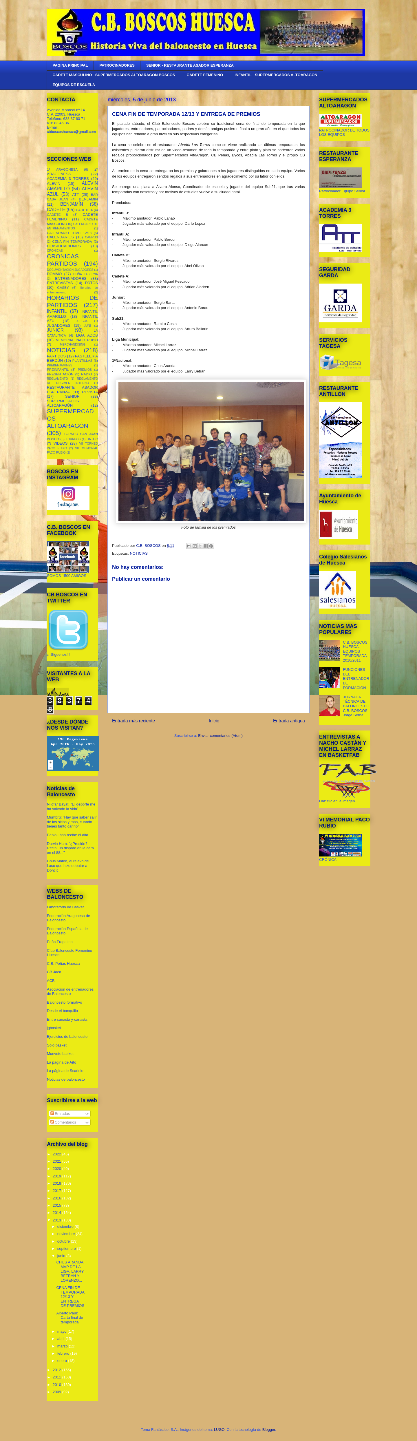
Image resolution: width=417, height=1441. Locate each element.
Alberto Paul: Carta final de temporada (69, 1317)
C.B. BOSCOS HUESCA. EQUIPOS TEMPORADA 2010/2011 (355, 651)
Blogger (268, 1429)
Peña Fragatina (60, 942)
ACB (51, 980)
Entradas (60, 1113)
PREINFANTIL (58, 369)
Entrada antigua (289, 720)
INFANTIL (57, 311)
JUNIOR (55, 330)
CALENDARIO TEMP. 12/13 (69, 233)
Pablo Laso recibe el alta (67, 835)
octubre (64, 1241)
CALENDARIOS (60, 237)
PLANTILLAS (82, 360)
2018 (57, 1183)
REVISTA (90, 392)
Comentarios (63, 1122)
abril (61, 1338)
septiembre (67, 1248)
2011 (57, 1377)
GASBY (63, 287)
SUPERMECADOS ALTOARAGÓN (63, 403)
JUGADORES (58, 325)
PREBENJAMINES (59, 365)
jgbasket (54, 1028)
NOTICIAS (138, 553)
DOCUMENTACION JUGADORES (70, 269)
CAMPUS (91, 237)
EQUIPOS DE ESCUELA (74, 85)
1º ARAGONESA (62, 169)
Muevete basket (60, 1053)
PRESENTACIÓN (60, 374)
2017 (57, 1190)
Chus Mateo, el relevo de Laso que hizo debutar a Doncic (68, 865)
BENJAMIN (88, 199)
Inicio (214, 720)
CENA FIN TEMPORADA (72, 241)
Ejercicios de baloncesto (67, 1036)
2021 (57, 1161)
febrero (63, 1353)
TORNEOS (73, 439)
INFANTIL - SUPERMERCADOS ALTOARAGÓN (276, 75)
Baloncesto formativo (64, 1002)
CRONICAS (55, 250)
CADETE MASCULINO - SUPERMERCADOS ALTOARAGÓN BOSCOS (114, 75)
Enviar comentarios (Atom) (220, 735)
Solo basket (57, 1045)
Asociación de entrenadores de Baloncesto (70, 991)
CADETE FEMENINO (205, 75)
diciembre (66, 1226)
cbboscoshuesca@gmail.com (71, 131)
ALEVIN (53, 183)
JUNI (87, 325)
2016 (57, 1198)
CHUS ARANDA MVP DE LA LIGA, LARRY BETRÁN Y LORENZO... (70, 1271)
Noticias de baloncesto (66, 1079)
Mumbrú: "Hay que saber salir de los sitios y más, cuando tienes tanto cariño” (72, 821)
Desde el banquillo (62, 1011)
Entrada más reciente (133, 720)
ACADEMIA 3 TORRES (68, 178)
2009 (57, 1392)
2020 (57, 1168)
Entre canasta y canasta (67, 1019)
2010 (57, 1384)
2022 (57, 1154)
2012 (57, 1370)
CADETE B (57, 214)
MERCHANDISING (72, 344)
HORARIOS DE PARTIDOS (72, 301)
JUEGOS (82, 321)
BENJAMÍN (71, 204)
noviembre (66, 1234)
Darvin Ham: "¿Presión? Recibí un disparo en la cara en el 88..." (70, 848)
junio (61, 1256)
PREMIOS (85, 369)
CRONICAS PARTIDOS (63, 260)
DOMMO (54, 274)
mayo (62, 1331)
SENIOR (72, 396)
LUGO (219, 1429)
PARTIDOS (56, 356)
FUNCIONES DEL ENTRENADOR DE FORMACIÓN (356, 678)
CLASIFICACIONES (64, 246)
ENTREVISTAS (60, 283)
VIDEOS (60, 443)
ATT (75, 194)
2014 (57, 1212)
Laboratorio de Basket (65, 907)
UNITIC (92, 439)
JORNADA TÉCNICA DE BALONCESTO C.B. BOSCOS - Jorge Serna (356, 706)
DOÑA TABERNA (85, 274)
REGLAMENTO (57, 378)
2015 (57, 1205)
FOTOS (91, 283)
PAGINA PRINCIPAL (70, 65)
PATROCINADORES (117, 65)
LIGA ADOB (87, 335)
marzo (63, 1346)
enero (62, 1360)
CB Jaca (54, 972)
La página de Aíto (61, 1062)
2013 (57, 1220)
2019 (57, 1176)
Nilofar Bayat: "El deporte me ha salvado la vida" (71, 806)
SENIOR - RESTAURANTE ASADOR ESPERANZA (190, 65)
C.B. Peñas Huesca (63, 963)
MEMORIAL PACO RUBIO (77, 340)
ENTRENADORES (70, 278)
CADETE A (84, 210)
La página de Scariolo (65, 1071)
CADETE (56, 209)
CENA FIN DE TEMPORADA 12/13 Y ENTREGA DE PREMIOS (70, 1296)
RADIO (86, 374)
